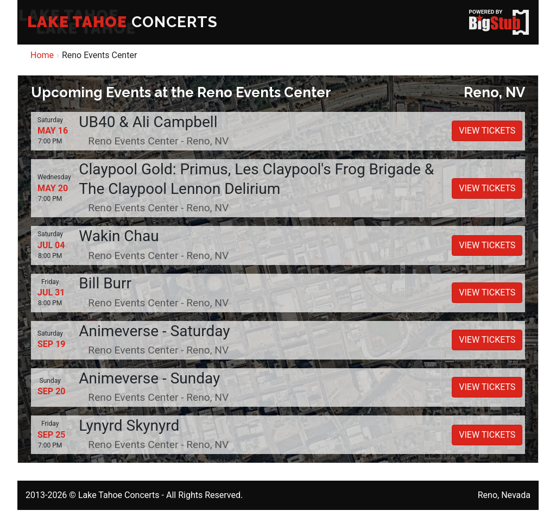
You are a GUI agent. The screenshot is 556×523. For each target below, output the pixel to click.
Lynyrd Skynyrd (129, 425)
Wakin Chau (119, 236)
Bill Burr (105, 283)
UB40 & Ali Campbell (148, 122)
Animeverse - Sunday (149, 378)
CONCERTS (122, 22)
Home (42, 55)
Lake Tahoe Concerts (119, 495)
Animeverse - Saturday (154, 331)
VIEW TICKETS (487, 130)
